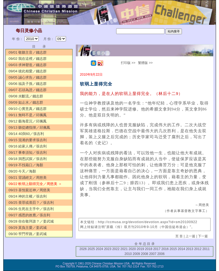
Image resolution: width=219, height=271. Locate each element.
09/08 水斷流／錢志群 (25, 96)
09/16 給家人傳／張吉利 (27, 146)
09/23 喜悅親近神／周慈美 (29, 190)
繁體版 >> (145, 63)
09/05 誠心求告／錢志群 (27, 77)
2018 (148, 249)
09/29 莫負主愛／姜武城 (27, 228)
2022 (115, 249)
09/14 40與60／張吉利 (26, 134)
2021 (124, 249)
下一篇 (203, 236)
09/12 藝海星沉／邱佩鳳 (27, 121)
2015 (173, 249)
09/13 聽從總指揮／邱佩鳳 (29, 127)
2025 (91, 249)
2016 (165, 249)
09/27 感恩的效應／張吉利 (29, 215)
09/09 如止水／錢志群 (25, 102)
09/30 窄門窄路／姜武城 (27, 234)
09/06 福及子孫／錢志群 (27, 84)
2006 (161, 254)
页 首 (179, 236)
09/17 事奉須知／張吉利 (27, 152)
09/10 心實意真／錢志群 (27, 109)
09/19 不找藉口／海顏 (25, 165)
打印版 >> (128, 63)
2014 (181, 249)
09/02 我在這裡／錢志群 (27, 59)
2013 (189, 249)
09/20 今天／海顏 (22, 171)
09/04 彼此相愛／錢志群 (27, 71)
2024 (99, 249)
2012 (198, 249)
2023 (107, 249)
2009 (136, 254)
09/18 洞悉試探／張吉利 (27, 159)
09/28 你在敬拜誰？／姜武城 (31, 221)
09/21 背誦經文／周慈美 (27, 177)
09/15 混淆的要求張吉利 (27, 140)
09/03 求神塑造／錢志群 (27, 65)
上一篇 (190, 236)
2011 (206, 249)
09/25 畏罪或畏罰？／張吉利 (31, 203)
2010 (128, 254)
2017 (157, 249)
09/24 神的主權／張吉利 (27, 196)
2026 (83, 249)
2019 (140, 249)
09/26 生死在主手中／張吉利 (31, 209)
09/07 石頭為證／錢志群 (27, 90)
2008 (144, 254)
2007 (153, 254)
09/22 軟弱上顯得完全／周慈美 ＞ (35, 184)
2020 (132, 249)
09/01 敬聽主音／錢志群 (27, 52)
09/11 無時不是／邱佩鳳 (27, 115)
